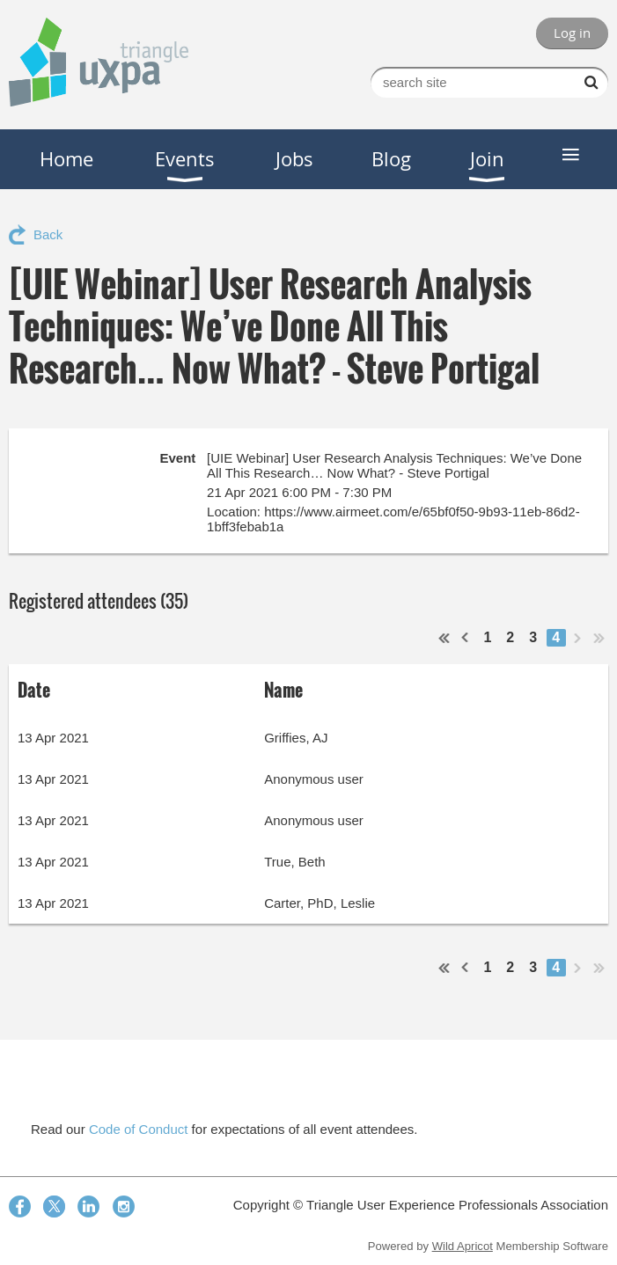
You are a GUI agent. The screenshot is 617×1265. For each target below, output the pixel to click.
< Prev (465, 638)
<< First (444, 638)
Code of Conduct (138, 1129)
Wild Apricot (462, 1246)
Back (47, 234)
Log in (572, 32)
